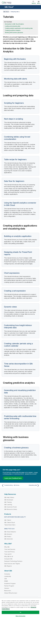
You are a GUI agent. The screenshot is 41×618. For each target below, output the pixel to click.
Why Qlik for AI (8, 556)
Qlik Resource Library (10, 509)
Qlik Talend (7, 520)
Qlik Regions (8, 566)
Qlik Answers (8, 534)
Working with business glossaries (14, 32)
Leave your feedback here (13, 478)
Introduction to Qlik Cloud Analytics (14, 24)
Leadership (7, 576)
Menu (38, 3)
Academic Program (10, 583)
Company (7, 574)
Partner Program (9, 586)
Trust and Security (9, 549)
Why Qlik (6, 547)
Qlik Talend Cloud (9, 522)
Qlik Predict (7, 536)
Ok (20, 612)
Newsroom (7, 590)
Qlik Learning (8, 504)
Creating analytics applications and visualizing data (19, 28)
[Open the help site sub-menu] (2, 7)
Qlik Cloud (9, 7)
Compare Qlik (8, 559)
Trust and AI (7, 554)
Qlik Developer (8, 500)
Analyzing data (15, 11)
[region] (20, 608)
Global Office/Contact (10, 593)
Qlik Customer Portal (10, 507)
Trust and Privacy (9, 551)
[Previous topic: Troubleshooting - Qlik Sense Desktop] (10, 485)
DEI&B (6, 581)
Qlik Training (8, 502)
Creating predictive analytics (12, 30)
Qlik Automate (8, 539)
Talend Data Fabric (9, 525)
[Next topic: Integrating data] (30, 485)
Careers (6, 588)
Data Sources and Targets (12, 563)
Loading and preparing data (12, 26)
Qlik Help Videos (9, 497)
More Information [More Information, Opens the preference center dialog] (20, 616)
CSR (5, 578)
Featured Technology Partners (13, 561)
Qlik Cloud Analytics (10, 531)
